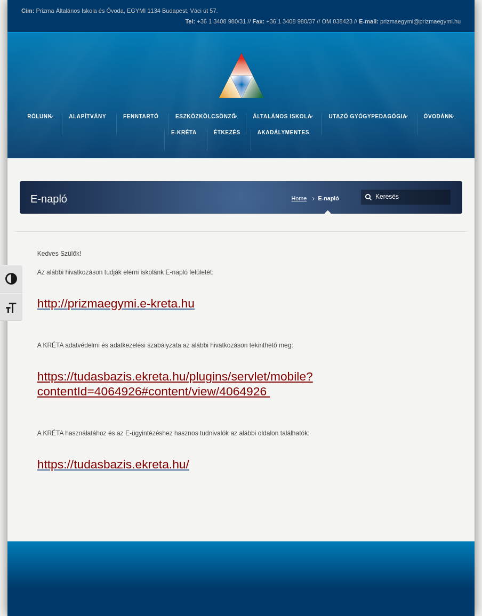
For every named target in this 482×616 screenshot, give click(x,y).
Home (299, 198)
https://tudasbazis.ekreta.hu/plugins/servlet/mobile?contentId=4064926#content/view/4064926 (175, 383)
